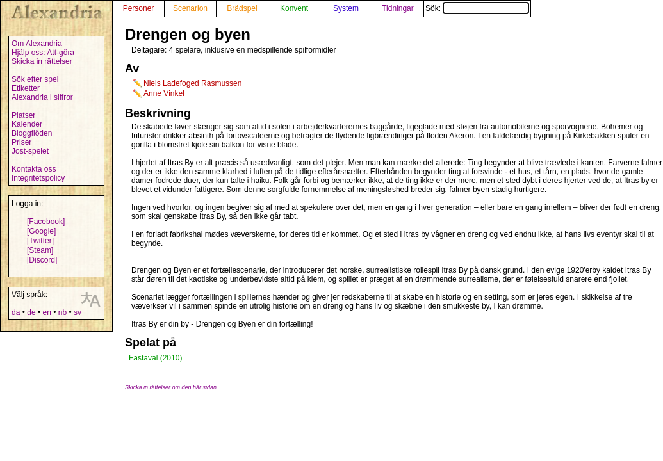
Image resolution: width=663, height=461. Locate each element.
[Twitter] (40, 240)
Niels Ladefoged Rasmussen (192, 83)
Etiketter (26, 88)
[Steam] (40, 250)
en (46, 312)
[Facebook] (46, 221)
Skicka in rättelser (42, 61)
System (346, 8)
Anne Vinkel (163, 93)
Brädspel (242, 8)
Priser (21, 142)
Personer (138, 8)
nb (62, 312)
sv (77, 312)
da (16, 312)
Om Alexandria (37, 43)
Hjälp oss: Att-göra (43, 52)
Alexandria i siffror (42, 97)
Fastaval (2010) (155, 357)
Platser (23, 115)
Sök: (477, 8)
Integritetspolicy (38, 178)
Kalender (27, 124)
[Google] (41, 231)
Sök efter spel (35, 79)
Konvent (294, 8)
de (31, 312)
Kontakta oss (34, 169)
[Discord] (42, 259)
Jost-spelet (30, 151)
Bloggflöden (32, 133)
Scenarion (190, 8)
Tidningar (398, 8)
